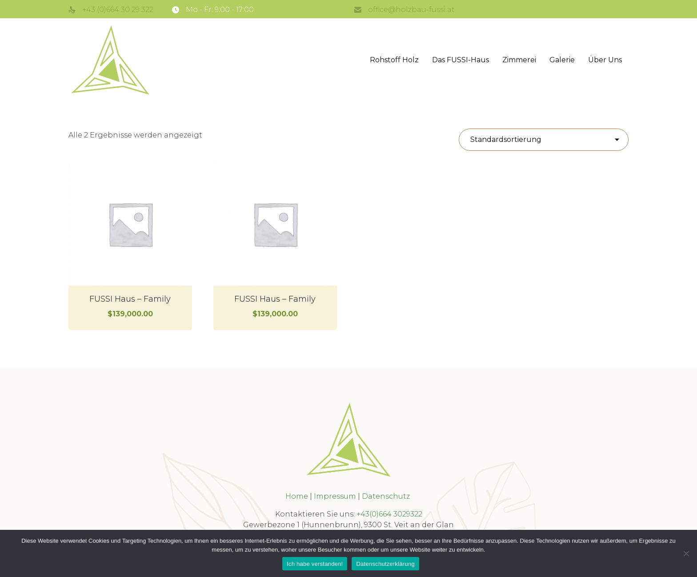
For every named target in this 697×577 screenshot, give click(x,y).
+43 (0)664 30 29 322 (117, 9)
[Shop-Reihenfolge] (544, 140)
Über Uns (605, 60)
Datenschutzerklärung (385, 564)
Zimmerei (519, 60)
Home (296, 496)
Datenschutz (387, 496)
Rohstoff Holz (394, 60)
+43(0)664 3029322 (389, 514)
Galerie (562, 60)
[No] (685, 553)
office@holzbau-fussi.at (411, 9)
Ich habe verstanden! (315, 564)
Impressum (335, 496)
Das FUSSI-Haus (460, 60)
